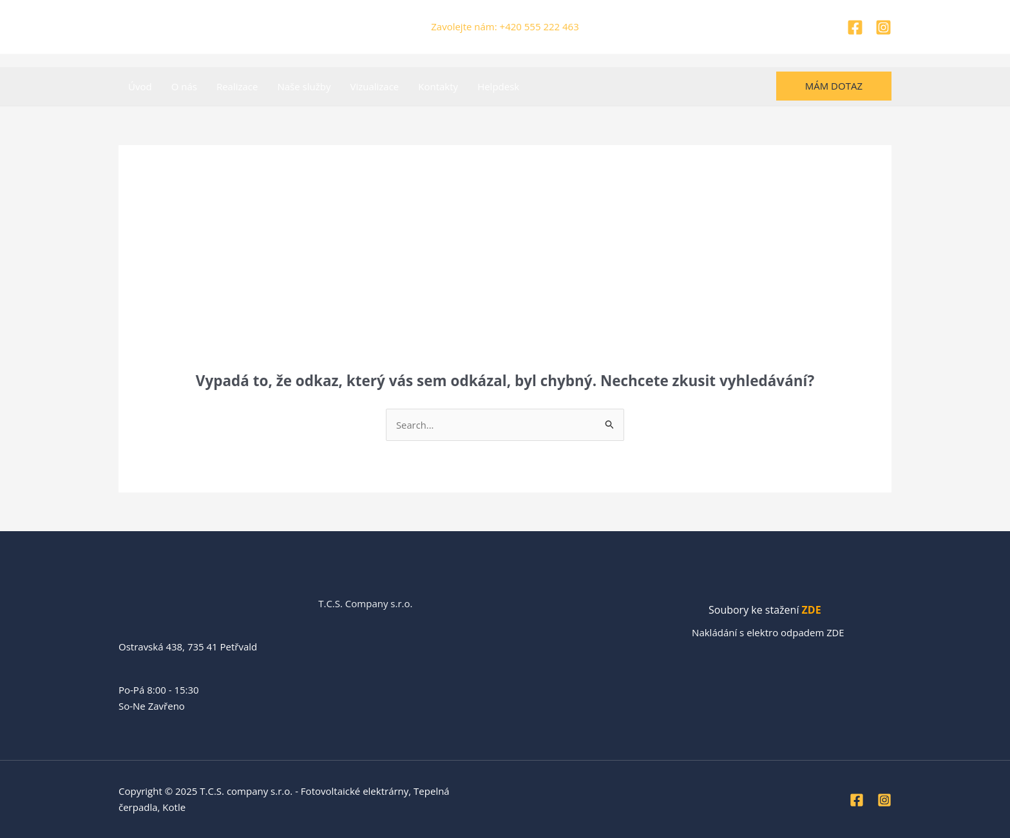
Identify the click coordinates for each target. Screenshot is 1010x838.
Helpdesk (498, 86)
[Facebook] (855, 27)
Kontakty (438, 86)
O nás (184, 86)
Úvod (140, 86)
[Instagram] (883, 27)
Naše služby (303, 86)
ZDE (811, 610)
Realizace (237, 86)
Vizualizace (374, 86)
